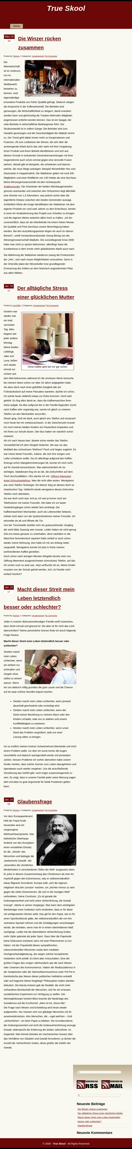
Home (16, 26)
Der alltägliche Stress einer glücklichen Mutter (100, 1113)
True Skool (66, 8)
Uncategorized (38, 56)
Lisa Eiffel (17, 305)
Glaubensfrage (34, 801)
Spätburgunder (12, 186)
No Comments (51, 56)
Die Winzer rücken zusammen (92, 1109)
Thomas (15, 56)
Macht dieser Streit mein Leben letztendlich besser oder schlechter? (39, 598)
